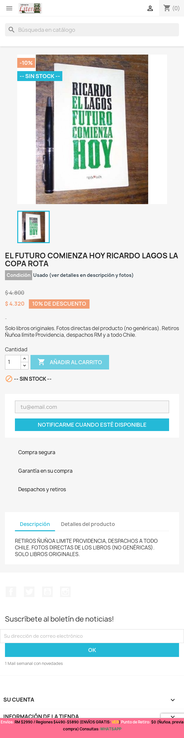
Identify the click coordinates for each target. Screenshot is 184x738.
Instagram (65, 591)
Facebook (11, 591)
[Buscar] (92, 29)
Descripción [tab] (35, 524)
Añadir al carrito (69, 362)
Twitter (29, 591)
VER (115, 721)
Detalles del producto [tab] (88, 524)
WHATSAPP (110, 728)
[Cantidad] (13, 362)
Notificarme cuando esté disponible (92, 424)
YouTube (47, 591)
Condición (19, 275)
